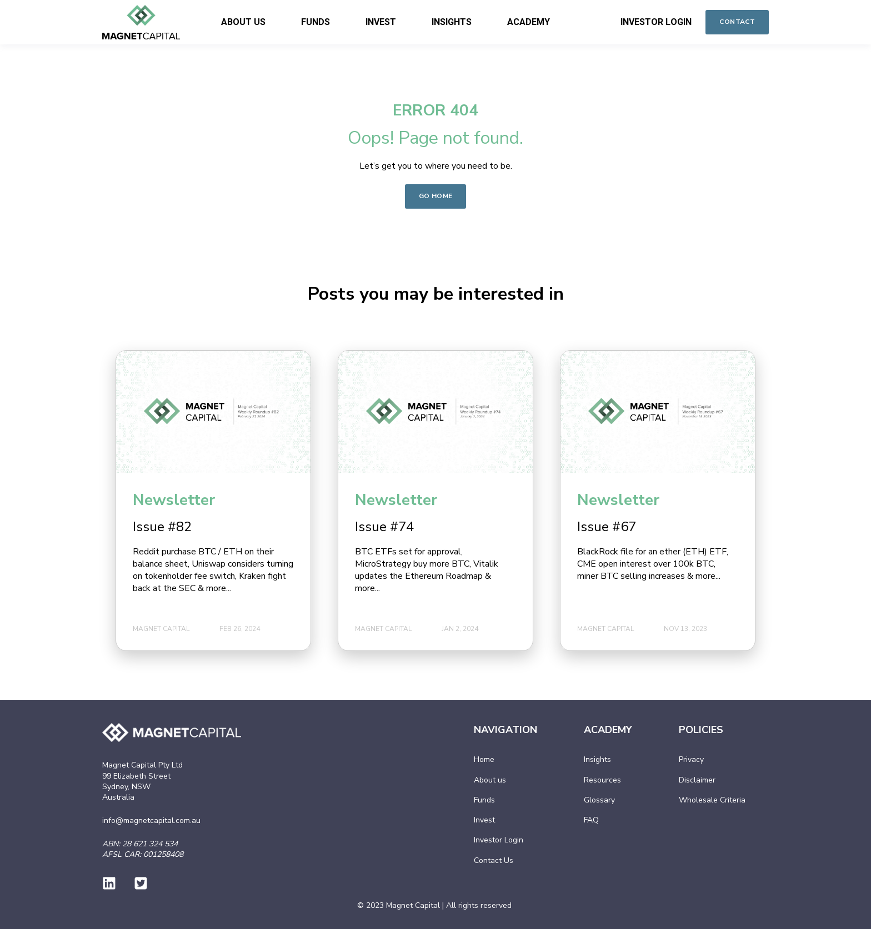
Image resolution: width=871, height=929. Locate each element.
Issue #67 (606, 527)
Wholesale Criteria (712, 800)
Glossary (599, 800)
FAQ (591, 820)
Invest (484, 820)
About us (490, 780)
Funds (484, 800)
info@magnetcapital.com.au (151, 820)
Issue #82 (162, 527)
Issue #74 (384, 527)
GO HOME (436, 195)
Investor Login (498, 840)
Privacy (691, 759)
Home (484, 759)
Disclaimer (697, 780)
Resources (602, 780)
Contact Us (493, 860)
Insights (597, 759)
